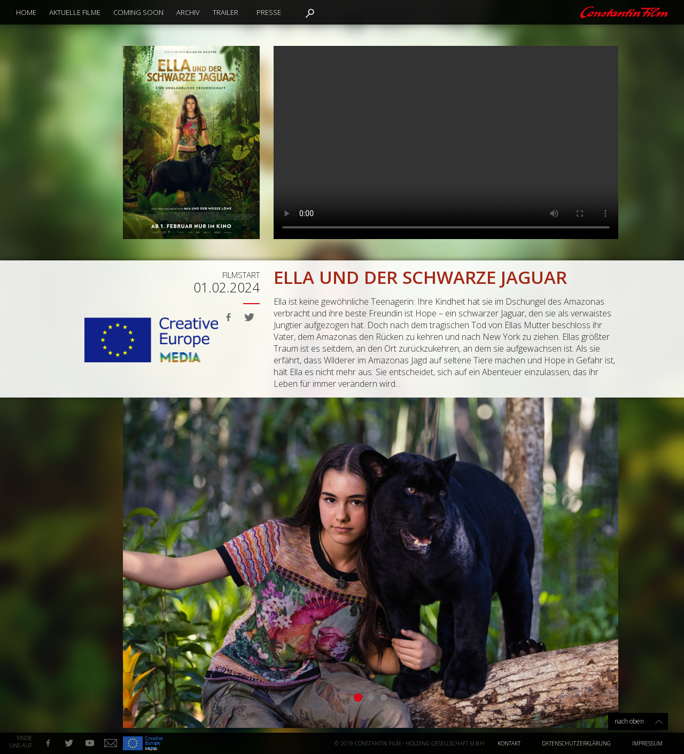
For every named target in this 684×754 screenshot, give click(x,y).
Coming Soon (138, 12)
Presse (268, 12)
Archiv (188, 12)
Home (26, 12)
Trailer (225, 12)
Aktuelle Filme (74, 12)
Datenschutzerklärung (576, 743)
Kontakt (509, 743)
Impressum (647, 743)
